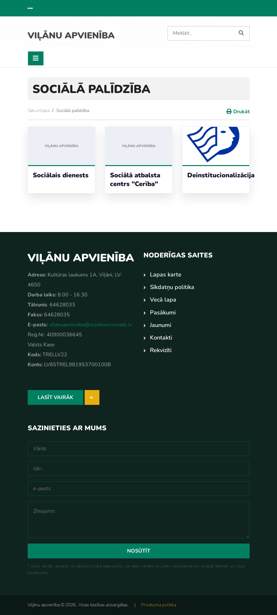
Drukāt (241, 111)
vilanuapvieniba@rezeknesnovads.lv (90, 324)
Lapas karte (165, 274)
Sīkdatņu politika (172, 287)
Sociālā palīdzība (72, 110)
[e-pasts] (139, 488)
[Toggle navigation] (36, 58)
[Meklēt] (201, 33)
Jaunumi (160, 325)
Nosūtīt (138, 550)
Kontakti (161, 337)
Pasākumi (163, 312)
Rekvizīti (160, 350)
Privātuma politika (158, 604)
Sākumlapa (39, 110)
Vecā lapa (163, 299)
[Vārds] (139, 448)
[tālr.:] (139, 468)
